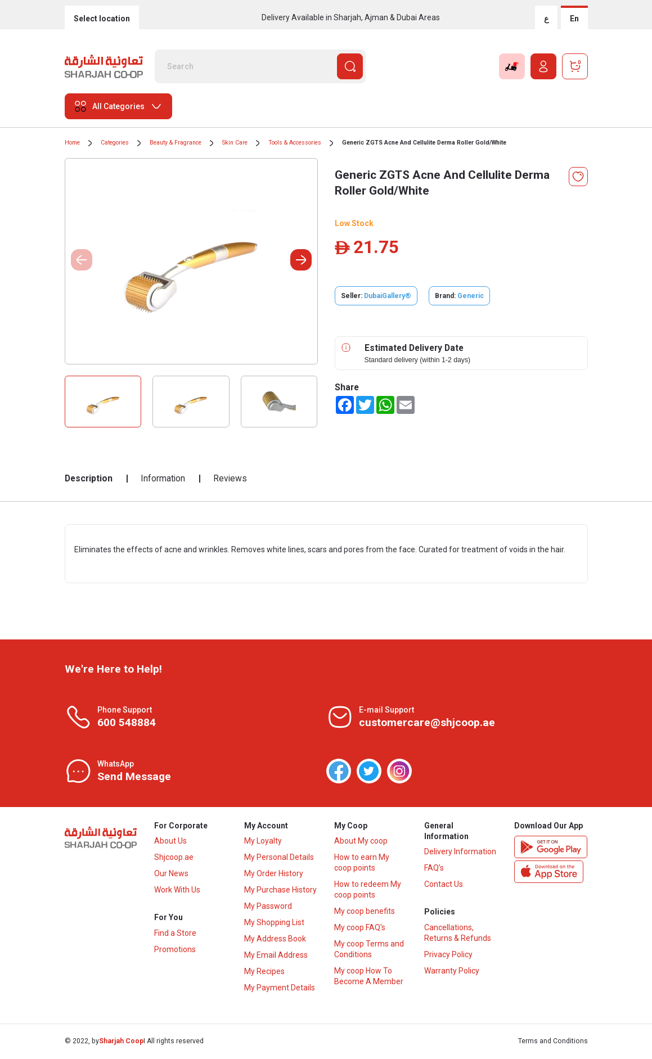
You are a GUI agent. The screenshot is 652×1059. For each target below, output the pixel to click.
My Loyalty (263, 841)
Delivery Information (460, 852)
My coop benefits (364, 912)
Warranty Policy (451, 972)
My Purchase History (280, 890)
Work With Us (177, 890)
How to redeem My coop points (367, 890)
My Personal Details (279, 858)
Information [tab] (163, 478)
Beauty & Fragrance (175, 142)
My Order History (273, 874)
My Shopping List (274, 923)
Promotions (175, 951)
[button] (301, 260)
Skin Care (235, 142)
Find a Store (175, 934)
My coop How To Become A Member (368, 977)
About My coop (361, 841)
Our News (171, 874)
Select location (102, 18)
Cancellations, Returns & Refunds (457, 934)
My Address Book (275, 939)
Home (72, 142)
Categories (115, 142)
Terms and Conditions (553, 1042)
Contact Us (443, 885)
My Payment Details (279, 988)
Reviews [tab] (230, 478)
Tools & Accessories (294, 142)
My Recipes (264, 972)
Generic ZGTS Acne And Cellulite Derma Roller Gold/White (424, 142)
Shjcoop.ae (174, 858)
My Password (268, 907)
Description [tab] (89, 478)
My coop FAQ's (359, 928)
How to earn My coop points (361, 863)
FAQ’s (434, 868)
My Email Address (276, 956)
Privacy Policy (448, 956)
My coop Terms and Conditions (369, 950)
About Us (170, 841)
